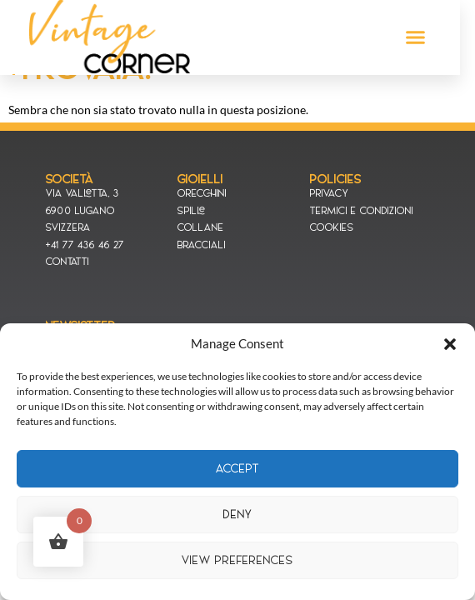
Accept (238, 468)
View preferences (237, 560)
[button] (450, 344)
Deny (237, 514)
